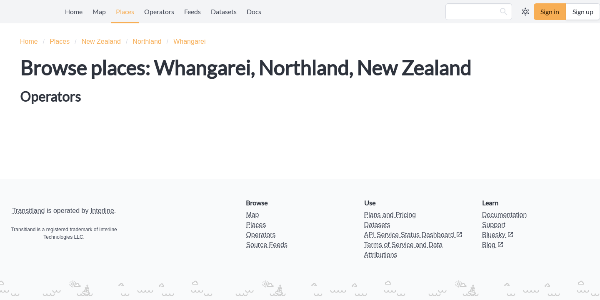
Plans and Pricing (390, 214)
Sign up (582, 11)
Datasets (224, 11)
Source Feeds (267, 244)
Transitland (28, 210)
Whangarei (189, 41)
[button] (503, 11)
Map (99, 11)
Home (73, 11)
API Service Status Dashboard (413, 234)
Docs (254, 11)
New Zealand (101, 41)
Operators (159, 11)
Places (125, 11)
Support (493, 224)
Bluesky (498, 234)
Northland (146, 41)
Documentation (504, 214)
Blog (493, 244)
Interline (102, 210)
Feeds (192, 11)
